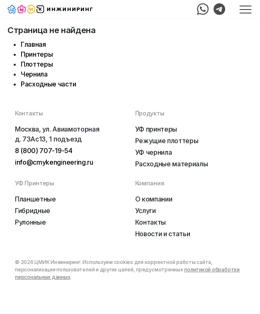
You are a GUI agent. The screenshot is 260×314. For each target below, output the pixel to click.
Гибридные (32, 210)
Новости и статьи (162, 234)
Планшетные (35, 199)
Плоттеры (37, 64)
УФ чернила (153, 152)
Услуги (145, 210)
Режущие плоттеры (167, 141)
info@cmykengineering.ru (54, 162)
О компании (154, 199)
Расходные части (48, 84)
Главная (33, 44)
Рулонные (30, 222)
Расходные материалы (171, 164)
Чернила (34, 74)
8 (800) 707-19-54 (44, 150)
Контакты (150, 222)
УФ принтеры (156, 129)
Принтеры (37, 54)
